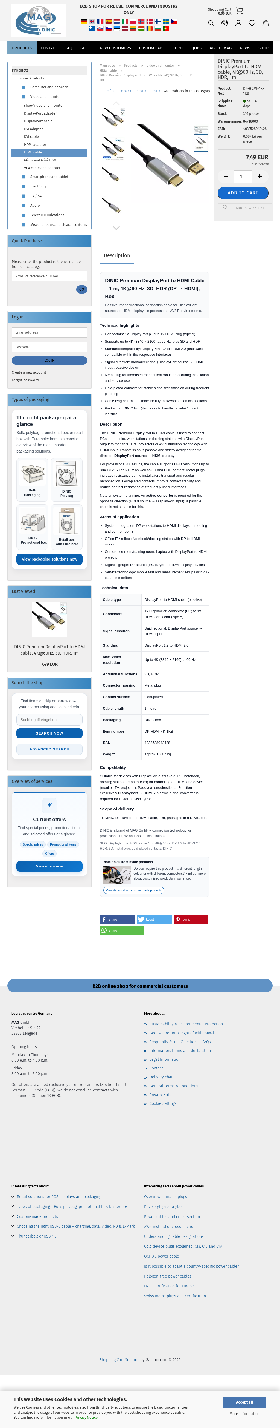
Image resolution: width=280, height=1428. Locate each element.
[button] (198, 43)
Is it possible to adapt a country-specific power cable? (191, 1266)
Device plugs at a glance (165, 1207)
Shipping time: (225, 103)
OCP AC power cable (161, 1256)
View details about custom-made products (134, 890)
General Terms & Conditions (174, 1086)
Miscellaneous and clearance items (53, 224)
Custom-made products (37, 1216)
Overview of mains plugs (165, 1196)
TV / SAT (31, 196)
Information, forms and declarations (181, 1050)
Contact (49, 60)
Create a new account (29, 372)
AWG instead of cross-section (170, 1226)
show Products (32, 78)
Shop (263, 60)
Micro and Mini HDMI (40, 160)
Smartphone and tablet (44, 176)
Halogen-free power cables (167, 1276)
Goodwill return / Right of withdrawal (182, 1033)
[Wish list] (225, 43)
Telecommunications (42, 215)
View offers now (49, 866)
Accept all (244, 1402)
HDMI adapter (35, 145)
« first (111, 91)
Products (22, 60)
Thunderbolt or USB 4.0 (37, 1236)
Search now (49, 733)
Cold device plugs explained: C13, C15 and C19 (183, 1246)
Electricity (33, 186)
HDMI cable (33, 152)
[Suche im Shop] (49, 720)
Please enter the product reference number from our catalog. (47, 264)
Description (117, 255)
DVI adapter (33, 129)
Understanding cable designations (174, 1236)
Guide (86, 60)
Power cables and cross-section (172, 1216)
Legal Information (165, 1059)
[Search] (184, 43)
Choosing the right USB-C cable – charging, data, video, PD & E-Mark (76, 1226)
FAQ (68, 60)
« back (126, 91)
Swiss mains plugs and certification (175, 1296)
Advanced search (49, 749)
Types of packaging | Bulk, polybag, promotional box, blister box (72, 1206)
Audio (30, 205)
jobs (197, 60)
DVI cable (31, 137)
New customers (115, 60)
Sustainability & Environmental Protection (186, 1024)
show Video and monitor (44, 105)
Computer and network (44, 87)
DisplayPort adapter (40, 113)
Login (49, 360)
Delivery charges (164, 1077)
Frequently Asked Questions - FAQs (180, 1042)
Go (81, 289)
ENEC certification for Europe (169, 1286)
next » (141, 91)
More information (244, 1414)
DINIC (180, 60)
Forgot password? (26, 380)
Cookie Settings (163, 1103)
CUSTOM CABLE (153, 60)
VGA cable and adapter (42, 168)
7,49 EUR (49, 664)
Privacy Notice (86, 1417)
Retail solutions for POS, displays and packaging (59, 1196)
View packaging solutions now (49, 559)
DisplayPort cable (38, 121)
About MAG (221, 60)
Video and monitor (40, 96)
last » (155, 91)
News (245, 60)
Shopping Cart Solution (119, 1360)
